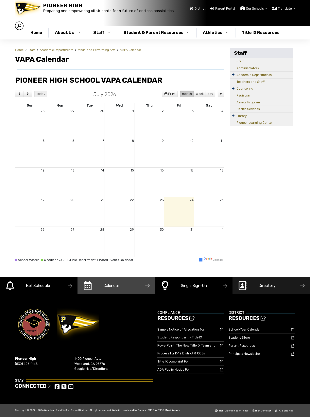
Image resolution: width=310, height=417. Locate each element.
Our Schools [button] (255, 8)
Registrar (243, 95)
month (187, 94)
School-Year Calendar (245, 329)
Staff (102, 32)
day (210, 94)
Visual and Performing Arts (96, 50)
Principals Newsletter (244, 354)
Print (172, 94)
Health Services (248, 109)
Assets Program (248, 102)
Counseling (244, 88)
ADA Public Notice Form (175, 369)
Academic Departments (56, 50)
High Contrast (263, 410)
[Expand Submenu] (233, 74)
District (200, 8)
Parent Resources (242, 346)
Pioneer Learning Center (254, 123)
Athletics (216, 32)
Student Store (239, 337)
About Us (67, 32)
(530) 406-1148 (26, 364)
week (200, 94)
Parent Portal (225, 8)
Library (241, 116)
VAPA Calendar (130, 50)
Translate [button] (285, 8)
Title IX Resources (261, 32)
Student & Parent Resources (156, 32)
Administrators (247, 68)
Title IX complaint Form (174, 361)
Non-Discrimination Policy (232, 410)
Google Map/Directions (91, 369)
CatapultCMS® (146, 410)
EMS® (161, 410)
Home (36, 32)
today (41, 94)
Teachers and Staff (250, 82)
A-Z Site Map (284, 410)
